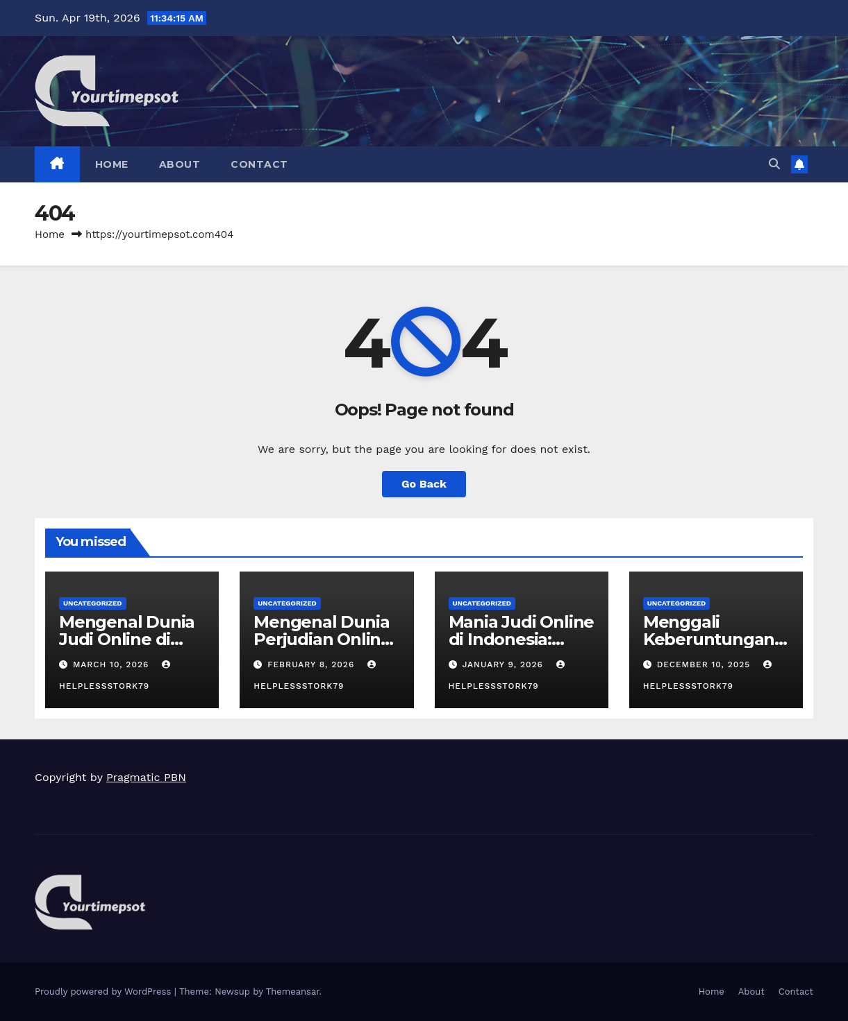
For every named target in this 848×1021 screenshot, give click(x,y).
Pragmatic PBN (146, 777)
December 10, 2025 (705, 664)
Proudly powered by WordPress (104, 991)
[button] (774, 164)
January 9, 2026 (504, 664)
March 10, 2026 (112, 664)
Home (111, 164)
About (180, 164)
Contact (259, 164)
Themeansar (292, 991)
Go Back (424, 483)
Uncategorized (92, 603)
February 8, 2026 (312, 664)
